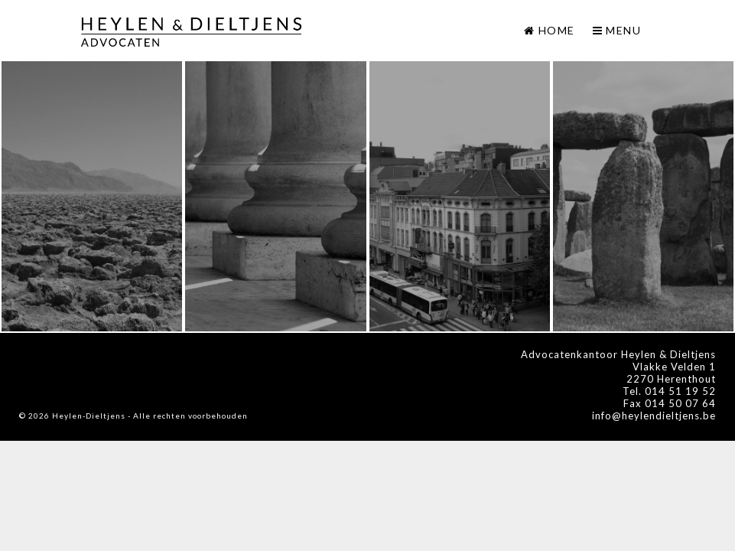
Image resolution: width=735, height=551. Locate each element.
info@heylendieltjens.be (654, 415)
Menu (617, 30)
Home (556, 30)
